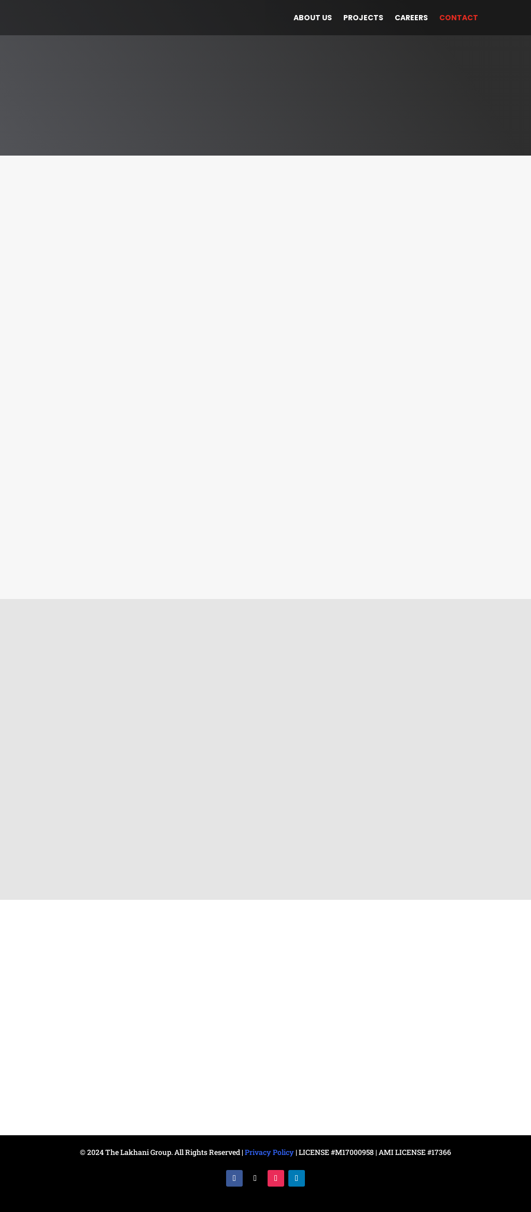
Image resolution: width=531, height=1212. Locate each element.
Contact (458, 18)
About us (313, 18)
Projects (363, 18)
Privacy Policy (269, 1152)
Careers (411, 18)
